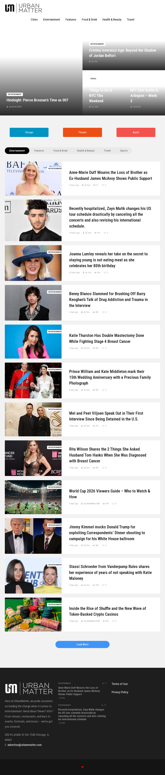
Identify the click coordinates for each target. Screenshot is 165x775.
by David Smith (15, 106)
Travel (93, 79)
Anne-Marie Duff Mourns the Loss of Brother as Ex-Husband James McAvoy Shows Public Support (110, 175)
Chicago (29, 132)
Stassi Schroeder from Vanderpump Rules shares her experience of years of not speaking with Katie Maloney (110, 572)
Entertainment (15, 94)
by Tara (94, 61)
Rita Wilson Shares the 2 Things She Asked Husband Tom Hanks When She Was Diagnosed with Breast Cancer (107, 455)
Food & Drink (60, 150)
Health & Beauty (85, 150)
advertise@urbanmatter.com (25, 745)
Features (39, 150)
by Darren (136, 106)
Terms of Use (120, 684)
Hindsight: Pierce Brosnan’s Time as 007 (37, 100)
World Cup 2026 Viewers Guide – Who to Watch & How (109, 494)
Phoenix (82, 132)
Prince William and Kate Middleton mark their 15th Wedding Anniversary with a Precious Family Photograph (110, 377)
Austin (136, 132)
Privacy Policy (120, 692)
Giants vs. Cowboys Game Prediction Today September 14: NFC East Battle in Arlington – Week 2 (144, 85)
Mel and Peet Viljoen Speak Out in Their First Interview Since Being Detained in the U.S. (106, 416)
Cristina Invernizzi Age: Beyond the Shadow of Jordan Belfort (122, 53)
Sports (124, 150)
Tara (63, 698)
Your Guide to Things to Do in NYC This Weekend (100, 93)
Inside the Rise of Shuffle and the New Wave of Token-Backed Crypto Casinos (107, 611)
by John (94, 106)
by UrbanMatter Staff (91, 503)
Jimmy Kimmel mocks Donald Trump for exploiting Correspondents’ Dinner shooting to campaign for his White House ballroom (107, 532)
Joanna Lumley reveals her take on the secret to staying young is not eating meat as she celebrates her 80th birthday (108, 259)
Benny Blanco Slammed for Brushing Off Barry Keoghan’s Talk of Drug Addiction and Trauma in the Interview (108, 299)
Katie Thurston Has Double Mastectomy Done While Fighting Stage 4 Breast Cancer (106, 338)
